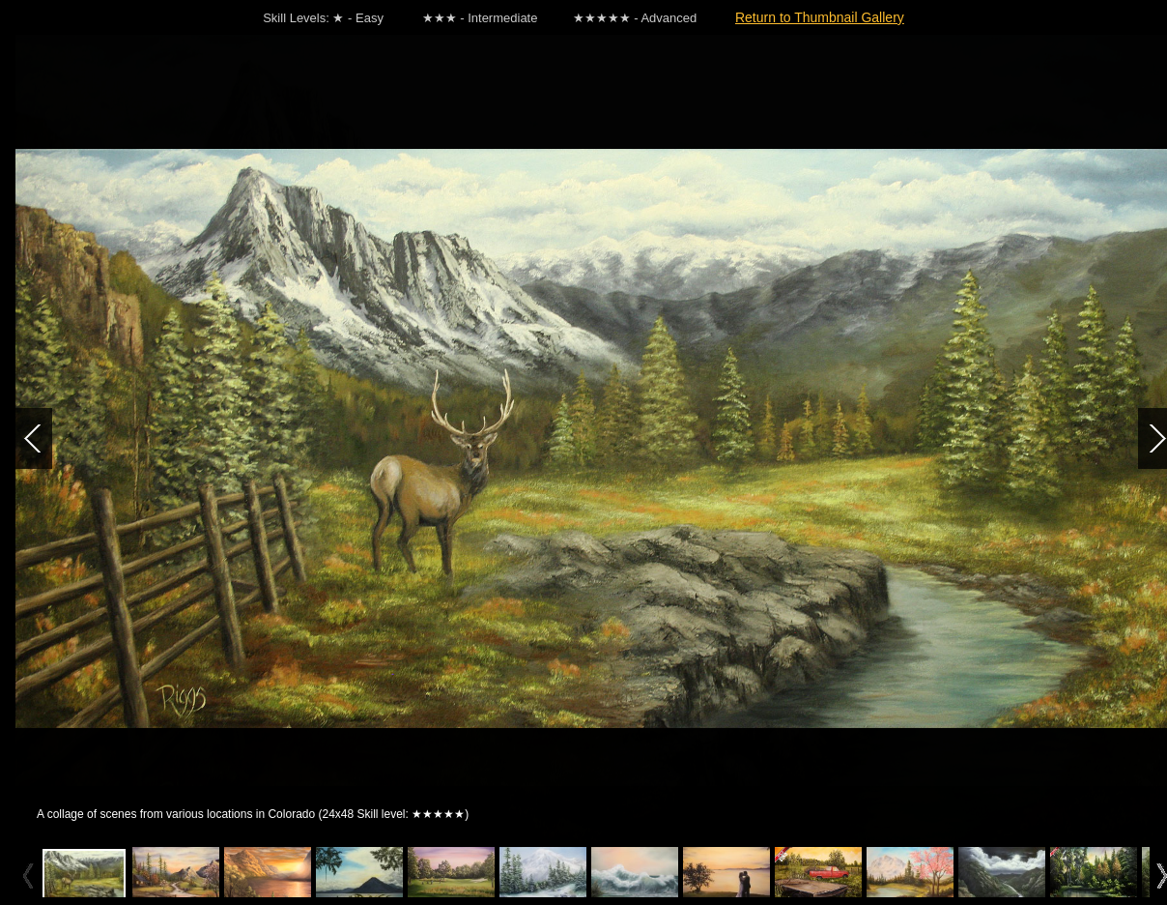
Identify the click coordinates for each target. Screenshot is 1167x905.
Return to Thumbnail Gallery (819, 17)
